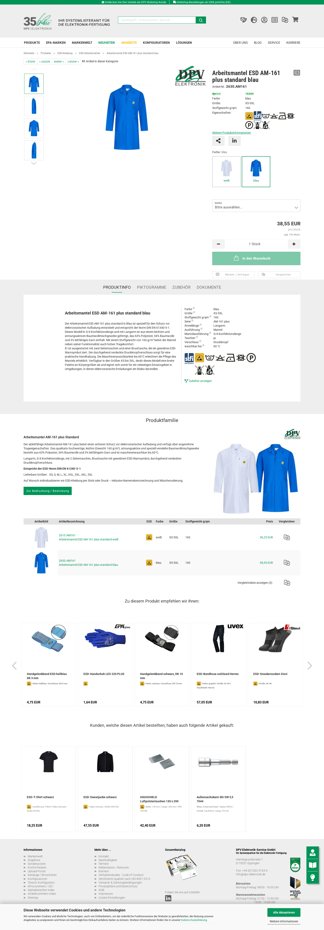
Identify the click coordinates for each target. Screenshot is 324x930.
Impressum (106, 893)
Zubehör (181, 287)
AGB (101, 890)
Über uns (240, 43)
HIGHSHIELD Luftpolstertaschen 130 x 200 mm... (159, 799)
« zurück (44, 61)
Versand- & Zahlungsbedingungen (120, 882)
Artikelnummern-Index (42, 893)
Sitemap (33, 897)
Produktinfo (117, 287)
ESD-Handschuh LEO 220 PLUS (103, 674)
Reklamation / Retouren (114, 867)
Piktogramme (151, 287)
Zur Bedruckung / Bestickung (47, 491)
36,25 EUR (266, 537)
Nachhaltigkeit (108, 860)
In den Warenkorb (251, 258)
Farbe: (219, 152)
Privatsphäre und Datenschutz (118, 886)
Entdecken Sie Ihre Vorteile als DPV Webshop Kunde (135, 2)
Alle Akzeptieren (284, 912)
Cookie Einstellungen (112, 897)
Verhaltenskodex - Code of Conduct (121, 875)
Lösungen (184, 43)
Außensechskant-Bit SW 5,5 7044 (215, 799)
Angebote (129, 43)
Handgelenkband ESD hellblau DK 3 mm (47, 676)
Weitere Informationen (284, 921)
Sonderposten (37, 863)
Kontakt (104, 856)
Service (274, 43)
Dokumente (209, 287)
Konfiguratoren (156, 43)
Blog (258, 43)
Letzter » (73, 61)
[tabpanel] (226, 171)
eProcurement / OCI (40, 886)
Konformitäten (37, 867)
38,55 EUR (266, 562)
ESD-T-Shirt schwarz (40, 797)
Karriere (293, 43)
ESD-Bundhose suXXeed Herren (218, 674)
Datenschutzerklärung (194, 920)
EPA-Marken (56, 43)
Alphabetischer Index (41, 890)
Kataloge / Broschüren (42, 875)
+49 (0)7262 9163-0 (255, 870)
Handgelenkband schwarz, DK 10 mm (161, 676)
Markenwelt (82, 43)
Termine (104, 863)
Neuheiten (106, 43)
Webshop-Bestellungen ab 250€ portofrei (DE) (204, 2)
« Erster (30, 61)
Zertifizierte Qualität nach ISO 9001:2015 (124, 878)
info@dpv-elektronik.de (250, 874)
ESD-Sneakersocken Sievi (270, 674)
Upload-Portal (36, 871)
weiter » (59, 61)
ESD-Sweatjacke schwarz (100, 797)
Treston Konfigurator (41, 882)
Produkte (32, 43)
